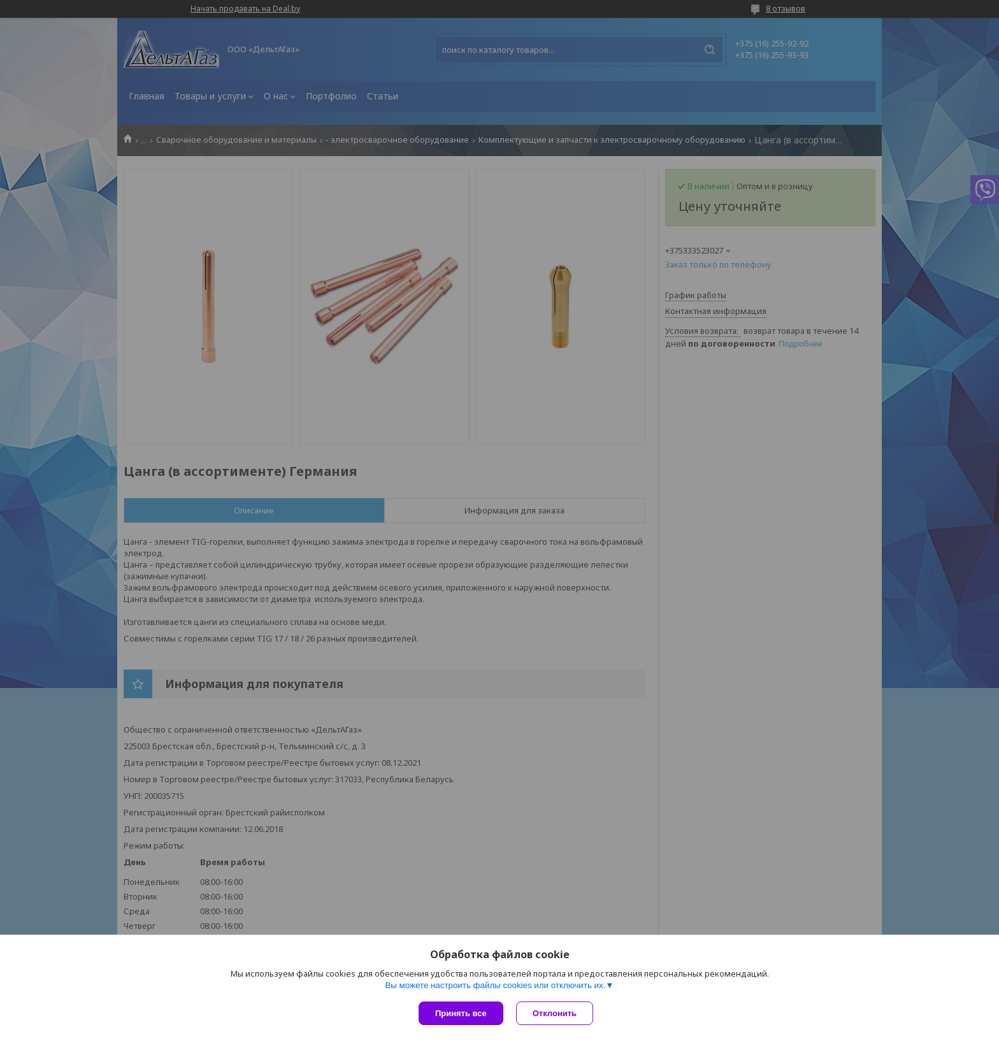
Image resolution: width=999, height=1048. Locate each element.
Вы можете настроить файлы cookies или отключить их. (495, 985)
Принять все (461, 1013)
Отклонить (555, 1013)
